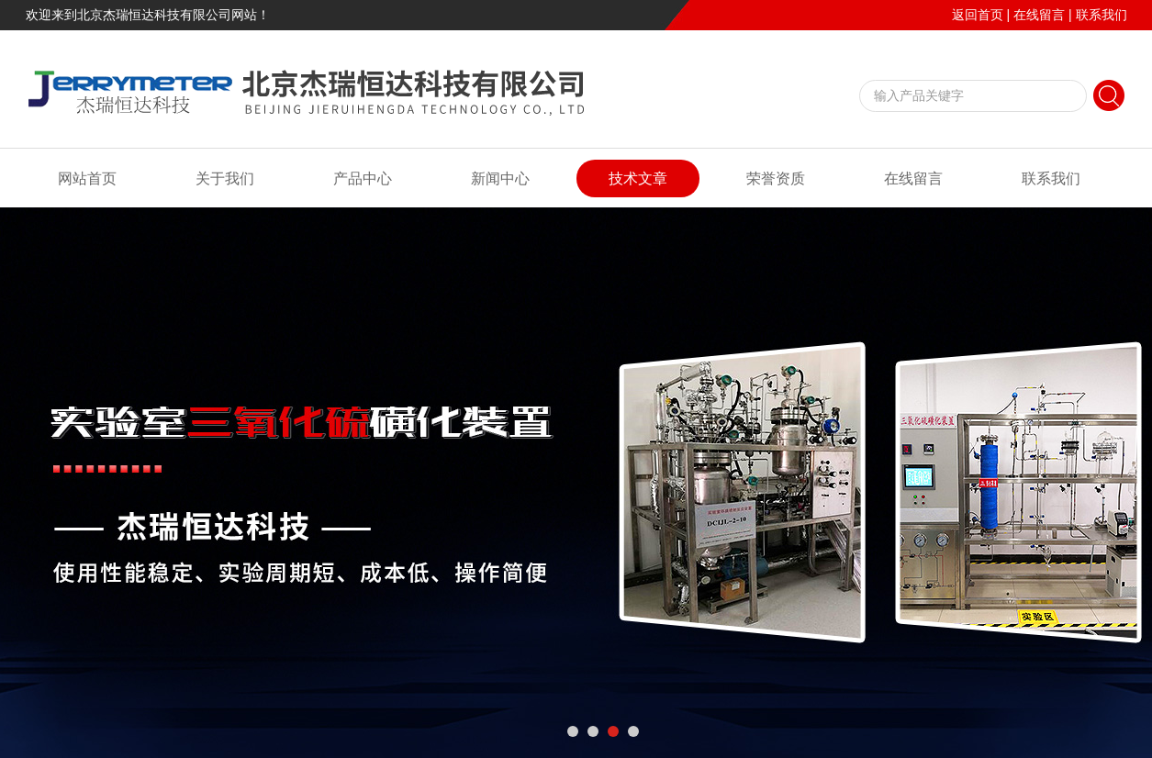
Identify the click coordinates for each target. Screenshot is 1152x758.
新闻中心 (500, 178)
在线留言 (1039, 14)
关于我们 (225, 178)
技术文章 (638, 178)
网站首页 (87, 178)
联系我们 (1101, 14)
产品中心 (362, 178)
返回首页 (977, 14)
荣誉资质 (775, 178)
